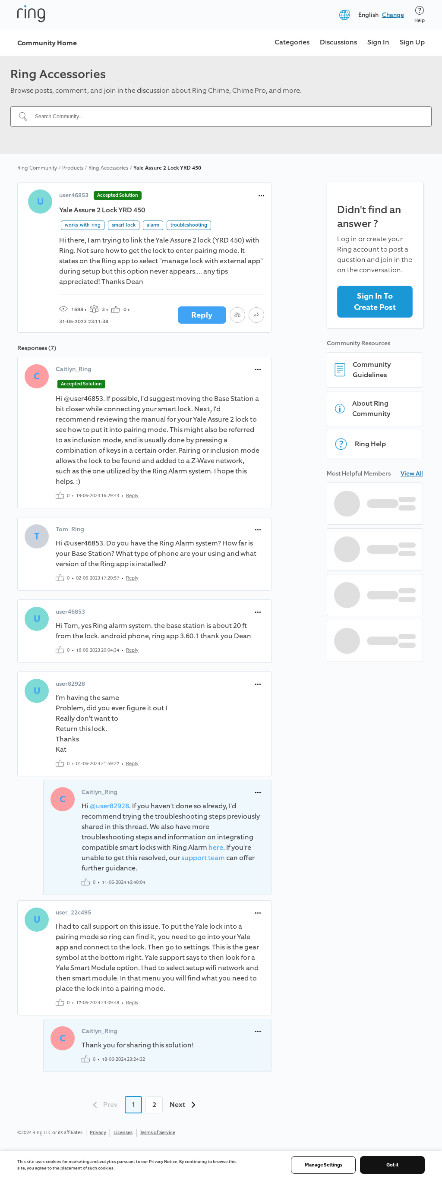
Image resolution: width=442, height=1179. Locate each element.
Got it (392, 1165)
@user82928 (109, 805)
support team (203, 857)
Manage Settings (323, 1165)
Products (72, 167)
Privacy (98, 1132)
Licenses (123, 1132)
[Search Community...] (226, 116)
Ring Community (37, 167)
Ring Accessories (108, 167)
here (215, 847)
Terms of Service (157, 1132)
